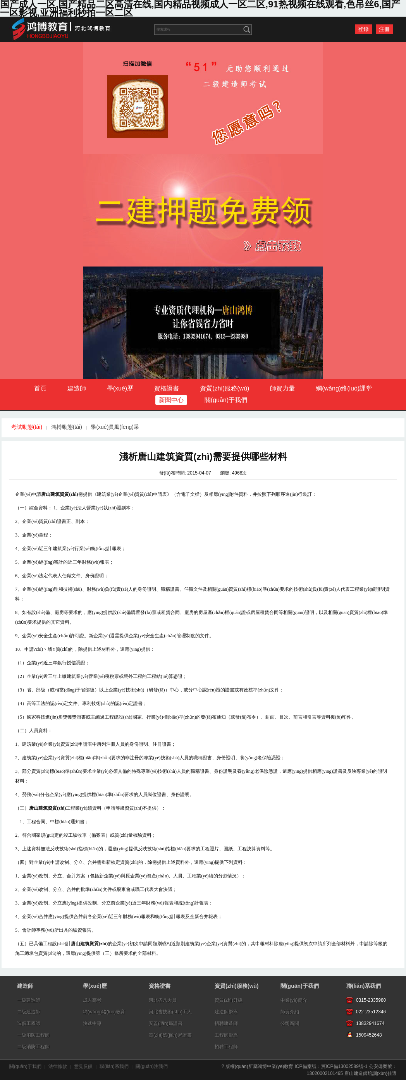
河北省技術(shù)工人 (170, 1012)
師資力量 (282, 388)
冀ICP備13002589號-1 (344, 1066)
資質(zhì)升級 (229, 1000)
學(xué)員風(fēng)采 (115, 427)
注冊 (384, 29)
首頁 (40, 388)
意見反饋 (83, 1066)
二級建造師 (28, 1012)
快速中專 (92, 1023)
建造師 (76, 388)
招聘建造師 (226, 1023)
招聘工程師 (226, 1046)
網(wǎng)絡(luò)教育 (104, 1012)
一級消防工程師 (33, 1035)
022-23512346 (371, 1012)
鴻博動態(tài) (66, 427)
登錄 (363, 29)
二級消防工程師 (33, 1046)
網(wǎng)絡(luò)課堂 (344, 388)
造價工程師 (28, 1023)
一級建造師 (28, 1000)
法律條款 (57, 1066)
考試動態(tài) (26, 427)
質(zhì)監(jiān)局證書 (170, 1035)
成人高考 (92, 1000)
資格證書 (166, 388)
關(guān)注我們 (152, 1066)
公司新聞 (289, 1023)
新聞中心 (171, 400)
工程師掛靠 (226, 1035)
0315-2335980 (371, 1000)
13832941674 (370, 1023)
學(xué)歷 (120, 388)
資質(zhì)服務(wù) (224, 388)
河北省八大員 (163, 1000)
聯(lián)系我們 (363, 986)
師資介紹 (289, 1012)
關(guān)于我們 (226, 400)
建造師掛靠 (226, 1012)
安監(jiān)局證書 (165, 1023)
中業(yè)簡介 (293, 1000)
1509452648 (369, 1035)
